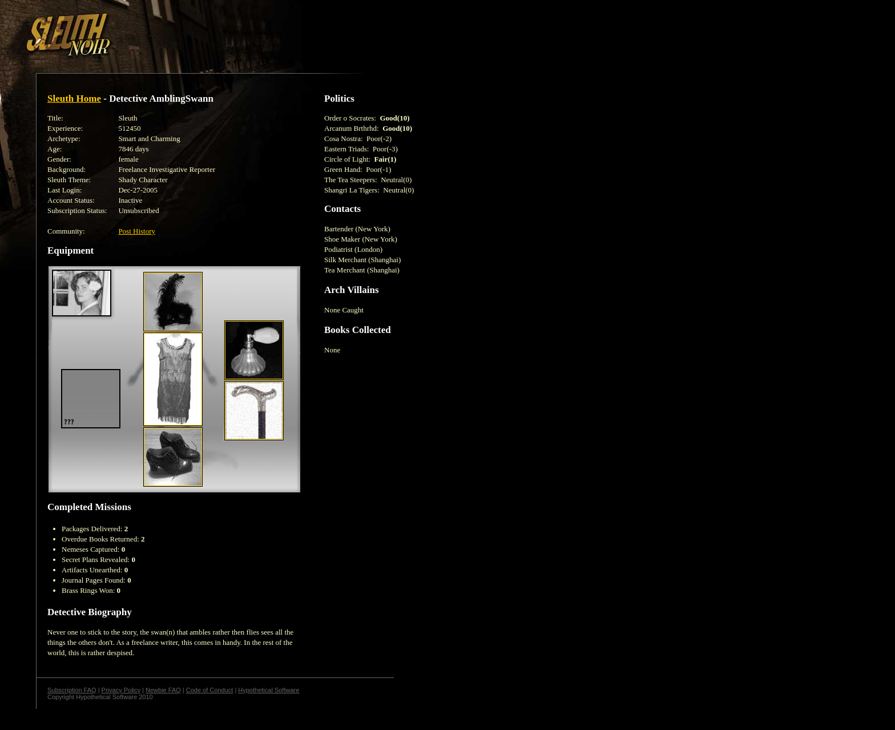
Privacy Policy (121, 690)
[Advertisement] (198, 30)
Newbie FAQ (163, 690)
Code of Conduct (209, 690)
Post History (136, 231)
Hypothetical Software (268, 690)
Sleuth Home (74, 98)
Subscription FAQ (71, 690)
